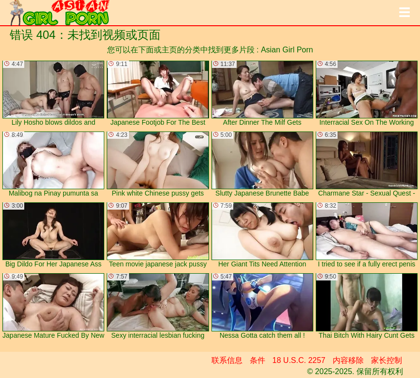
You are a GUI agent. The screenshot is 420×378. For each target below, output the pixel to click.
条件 (257, 360)
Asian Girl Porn (287, 50)
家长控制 (386, 360)
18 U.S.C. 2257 (299, 360)
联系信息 (226, 360)
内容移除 (348, 360)
